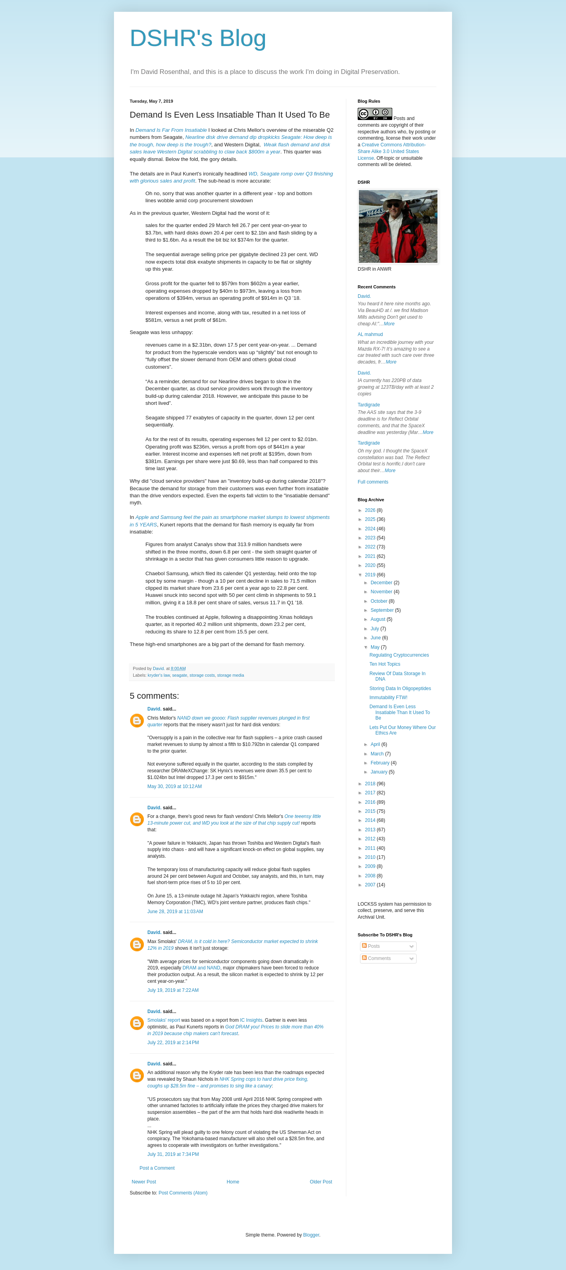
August (379, 619)
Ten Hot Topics (385, 664)
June (376, 638)
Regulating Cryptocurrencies (399, 655)
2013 (371, 830)
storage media (230, 675)
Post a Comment (157, 1168)
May (376, 647)
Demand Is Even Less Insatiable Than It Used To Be (399, 712)
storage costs (202, 675)
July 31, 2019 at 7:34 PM (173, 1154)
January (380, 772)
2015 (371, 811)
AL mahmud (370, 334)
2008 (371, 876)
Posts (371, 946)
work (417, 138)
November (382, 591)
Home (233, 1182)
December (382, 582)
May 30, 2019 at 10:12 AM (174, 786)
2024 (371, 529)
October (380, 601)
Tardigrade (369, 405)
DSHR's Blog (198, 38)
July (375, 628)
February (381, 763)
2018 (371, 783)
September (383, 610)
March (378, 754)
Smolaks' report (163, 1020)
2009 (371, 866)
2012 (371, 839)
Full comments (373, 482)
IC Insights (251, 1020)
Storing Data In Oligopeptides (400, 688)
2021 (371, 556)
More (389, 324)
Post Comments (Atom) (183, 1193)
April (376, 744)
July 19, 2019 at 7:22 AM (172, 990)
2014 (371, 820)
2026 (371, 510)
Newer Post (144, 1182)
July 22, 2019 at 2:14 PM (173, 1042)
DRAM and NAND (201, 968)
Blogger (311, 1235)
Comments (376, 958)
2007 (371, 885)
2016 (371, 802)
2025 (371, 519)
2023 (371, 538)
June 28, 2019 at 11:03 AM (175, 911)
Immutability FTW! (388, 697)
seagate (179, 675)
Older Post (321, 1182)
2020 (371, 565)
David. (154, 709)
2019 (371, 575)
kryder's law (159, 675)
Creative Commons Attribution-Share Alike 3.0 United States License (392, 151)
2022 (371, 547)
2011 (371, 848)
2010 (371, 857)
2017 (371, 793)
